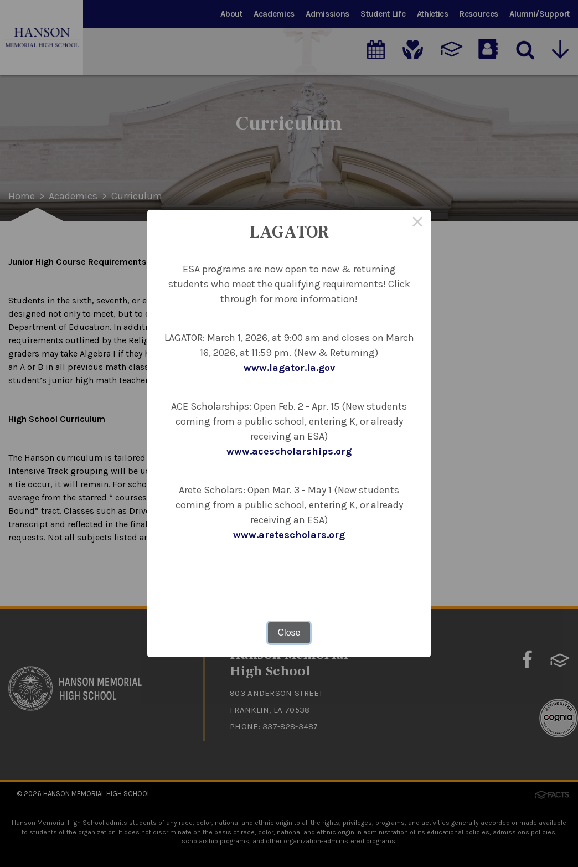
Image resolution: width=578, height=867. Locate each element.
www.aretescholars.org (289, 535)
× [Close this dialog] (417, 223)
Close (289, 632)
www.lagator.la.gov (289, 368)
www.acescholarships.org (289, 451)
